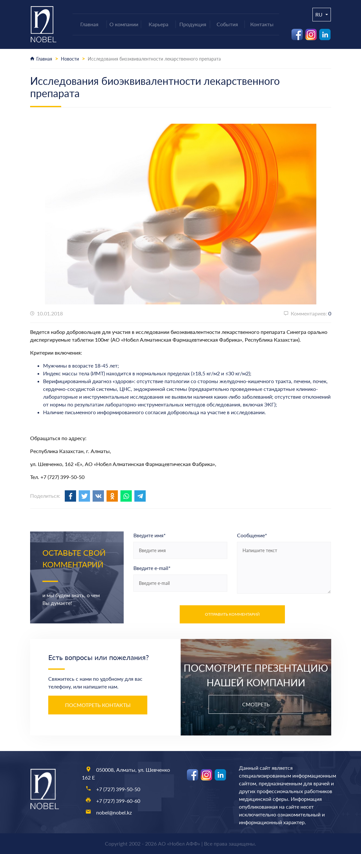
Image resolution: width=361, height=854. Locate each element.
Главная (44, 59)
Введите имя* (149, 535)
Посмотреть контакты (97, 705)
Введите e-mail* (152, 568)
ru (319, 14)
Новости (70, 59)
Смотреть (256, 704)
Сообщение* (252, 535)
